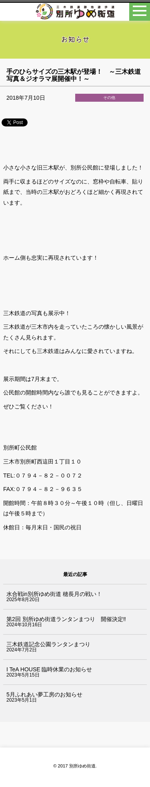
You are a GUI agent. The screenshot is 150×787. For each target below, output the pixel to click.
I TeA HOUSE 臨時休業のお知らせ (49, 669)
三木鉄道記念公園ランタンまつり (48, 644)
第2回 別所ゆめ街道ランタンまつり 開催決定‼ (66, 619)
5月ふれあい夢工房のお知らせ (44, 694)
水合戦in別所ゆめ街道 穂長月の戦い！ (54, 594)
